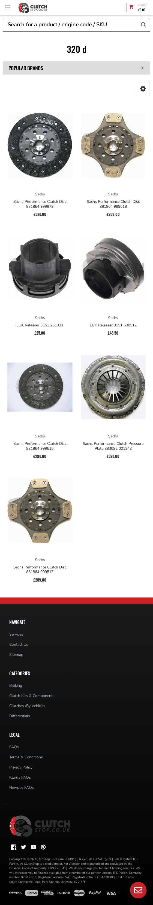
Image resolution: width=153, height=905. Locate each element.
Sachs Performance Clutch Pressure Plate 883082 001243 (113, 446)
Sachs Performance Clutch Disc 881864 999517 (39, 569)
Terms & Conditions (26, 757)
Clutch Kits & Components (32, 695)
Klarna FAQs (20, 777)
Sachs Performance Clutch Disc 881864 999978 (39, 204)
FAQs (14, 747)
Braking (15, 685)
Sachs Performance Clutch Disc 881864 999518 (113, 204)
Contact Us (18, 644)
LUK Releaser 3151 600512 (113, 325)
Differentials (19, 716)
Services (16, 634)
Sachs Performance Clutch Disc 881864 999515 (39, 446)
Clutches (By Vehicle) (27, 705)
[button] (143, 88)
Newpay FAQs (21, 787)
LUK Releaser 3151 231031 (39, 325)
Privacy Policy (20, 767)
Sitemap (16, 654)
